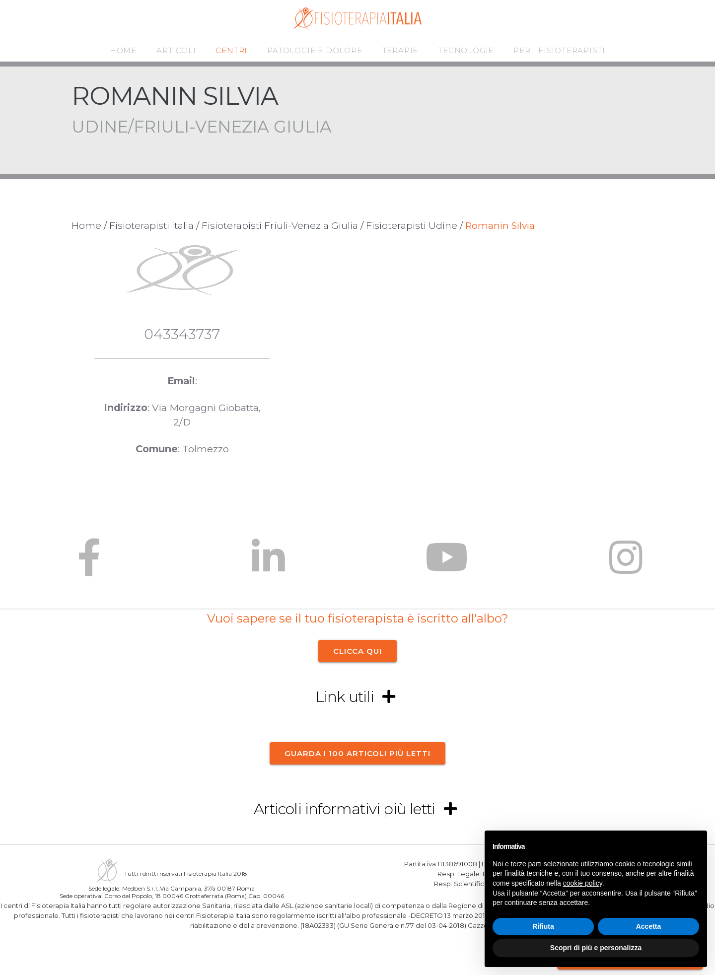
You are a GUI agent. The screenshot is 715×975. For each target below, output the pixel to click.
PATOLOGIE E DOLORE (314, 50)
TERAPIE (400, 50)
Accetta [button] (648, 926)
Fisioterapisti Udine (411, 225)
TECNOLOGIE (466, 50)
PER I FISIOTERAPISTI (559, 50)
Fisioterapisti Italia (151, 225)
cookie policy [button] (582, 883)
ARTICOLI (176, 50)
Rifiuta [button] (543, 926)
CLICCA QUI (357, 651)
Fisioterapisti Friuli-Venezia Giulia (280, 225)
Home (86, 225)
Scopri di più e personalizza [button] (596, 948)
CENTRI (231, 50)
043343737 (182, 334)
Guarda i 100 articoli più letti (357, 753)
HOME (123, 50)
